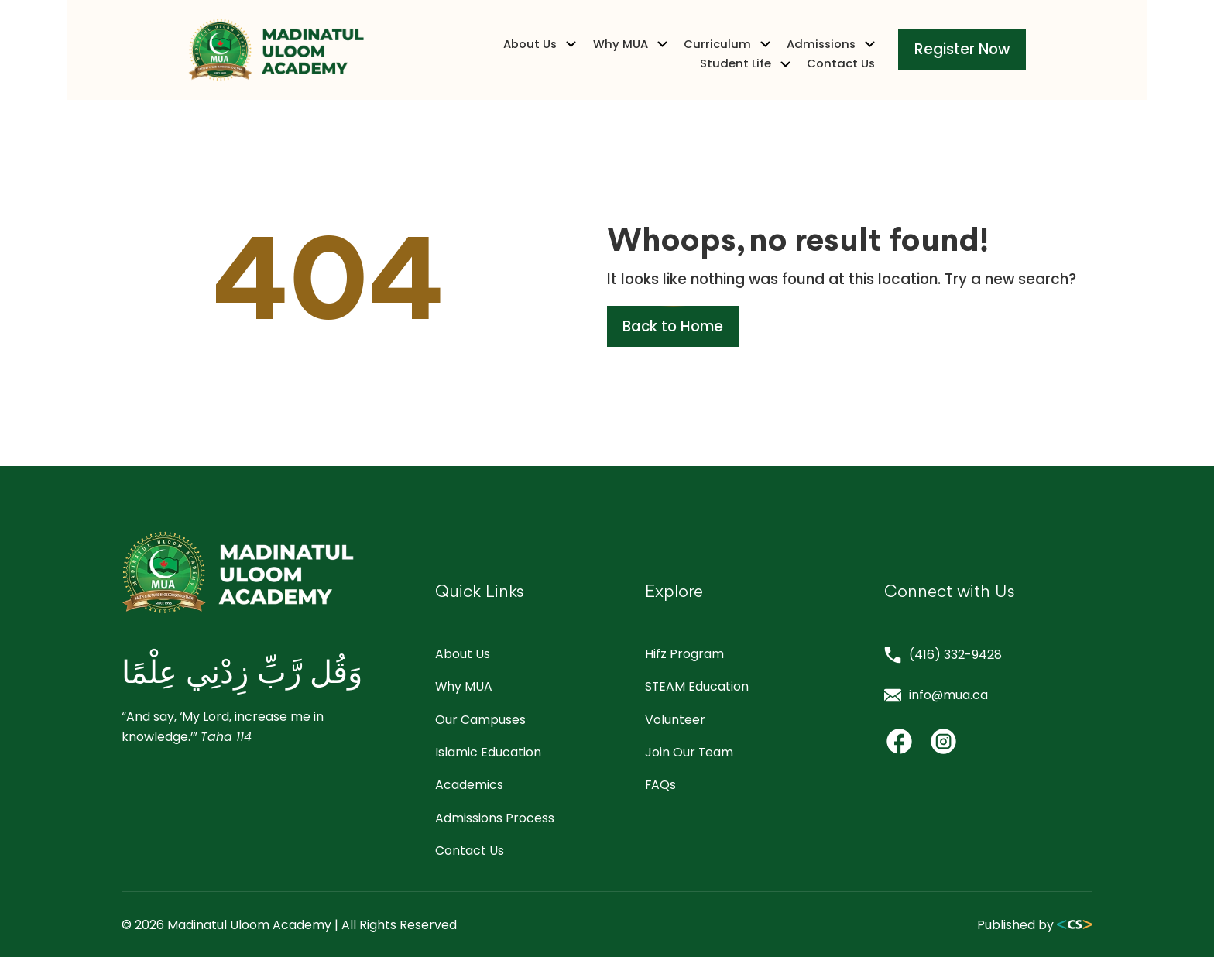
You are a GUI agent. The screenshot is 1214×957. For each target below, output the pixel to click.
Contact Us (908, 55)
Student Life (814, 55)
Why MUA (509, 55)
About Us (418, 55)
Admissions (709, 55)
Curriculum (605, 55)
